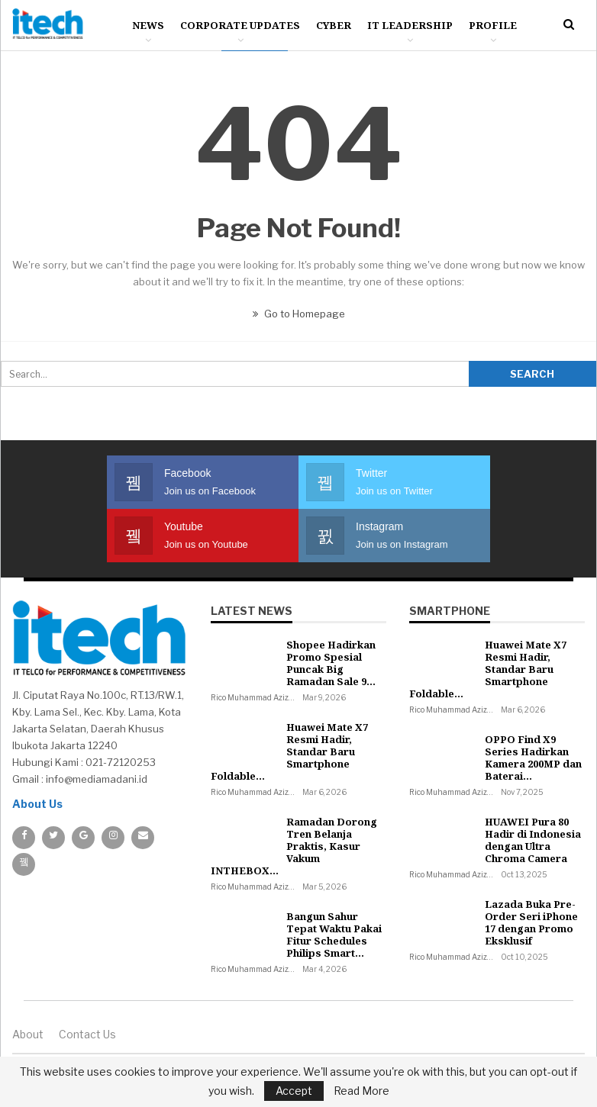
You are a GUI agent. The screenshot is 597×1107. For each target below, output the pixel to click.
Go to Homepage (299, 313)
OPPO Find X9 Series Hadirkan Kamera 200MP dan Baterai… (533, 757)
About (28, 1034)
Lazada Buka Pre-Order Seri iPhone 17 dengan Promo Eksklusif (531, 922)
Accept (294, 1090)
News (148, 25)
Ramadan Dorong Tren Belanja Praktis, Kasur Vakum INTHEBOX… (294, 846)
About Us (37, 803)
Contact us (87, 1034)
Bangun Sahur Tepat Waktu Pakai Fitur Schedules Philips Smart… (334, 934)
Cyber (333, 25)
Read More (361, 1091)
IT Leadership (410, 25)
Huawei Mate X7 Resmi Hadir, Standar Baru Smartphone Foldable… (289, 751)
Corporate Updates (240, 25)
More (485, 25)
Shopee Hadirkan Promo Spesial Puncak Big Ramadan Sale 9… (331, 663)
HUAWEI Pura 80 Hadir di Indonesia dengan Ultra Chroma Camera (533, 840)
